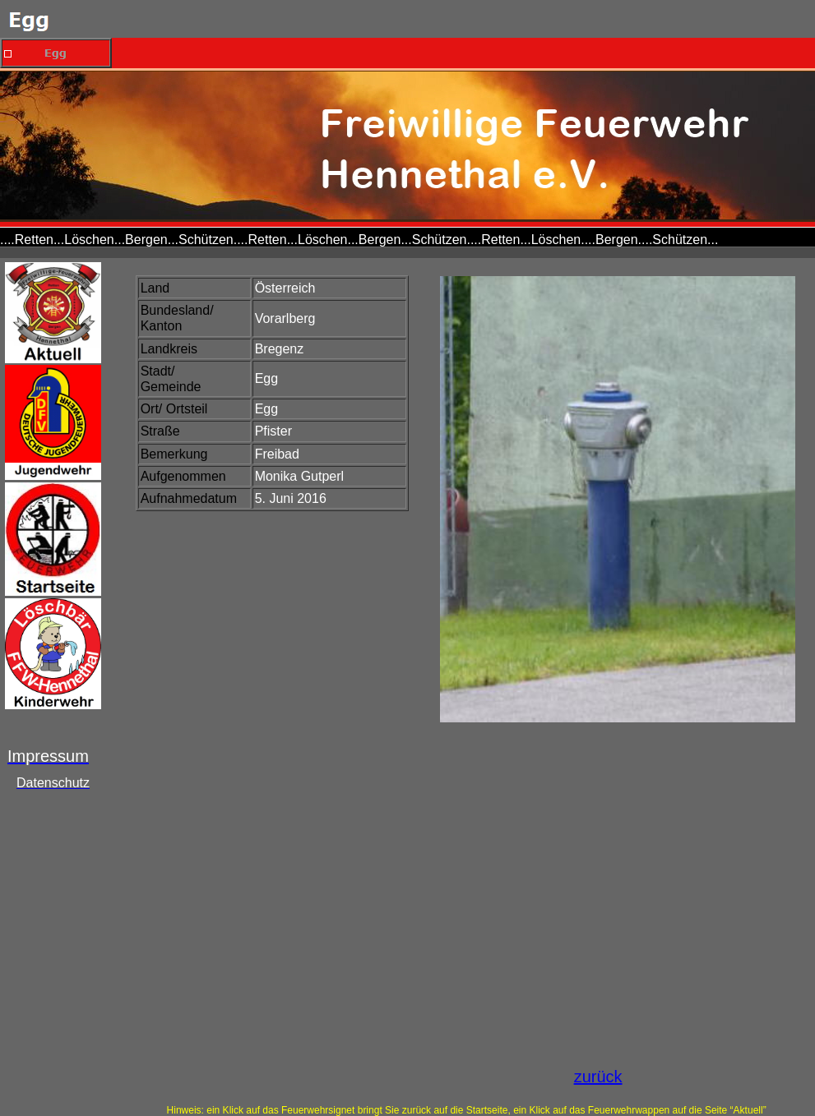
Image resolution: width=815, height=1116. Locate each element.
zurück (598, 1077)
